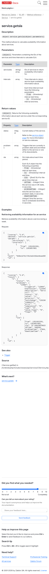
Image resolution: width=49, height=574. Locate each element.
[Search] (39, 3)
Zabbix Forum (35, 561)
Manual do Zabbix (9, 15)
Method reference (34, 15)
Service (5, 18)
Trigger (7, 377)
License (44, 570)
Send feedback (24, 518)
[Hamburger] (45, 3)
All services (6, 561)
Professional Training (38, 557)
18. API (21, 15)
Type (18, 64)
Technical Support (9, 557)
